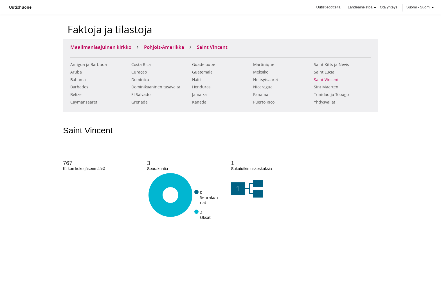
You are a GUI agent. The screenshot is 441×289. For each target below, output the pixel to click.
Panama (260, 94)
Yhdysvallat (324, 102)
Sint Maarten (326, 87)
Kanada (199, 102)
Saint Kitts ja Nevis (331, 64)
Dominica (140, 79)
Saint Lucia (324, 72)
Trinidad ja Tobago (331, 94)
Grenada (139, 102)
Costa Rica (141, 64)
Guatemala (202, 72)
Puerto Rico (263, 102)
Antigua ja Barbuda (88, 64)
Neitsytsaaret (265, 79)
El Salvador (141, 94)
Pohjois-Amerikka (164, 46)
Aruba (76, 72)
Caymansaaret (83, 102)
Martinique (263, 64)
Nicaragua (263, 87)
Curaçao (139, 72)
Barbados (79, 87)
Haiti (196, 79)
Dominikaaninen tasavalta (155, 87)
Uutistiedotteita (328, 7)
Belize (76, 94)
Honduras (201, 87)
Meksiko (260, 72)
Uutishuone (20, 7)
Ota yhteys (388, 7)
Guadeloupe (203, 64)
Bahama (78, 79)
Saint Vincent (326, 79)
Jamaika (199, 94)
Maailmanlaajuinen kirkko (100, 46)
